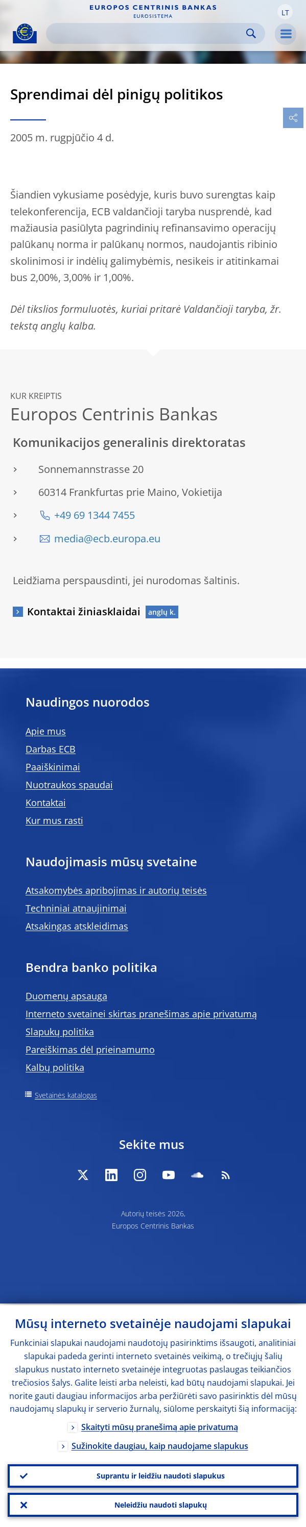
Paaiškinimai (53, 767)
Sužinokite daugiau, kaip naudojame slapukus (160, 1444)
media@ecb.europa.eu (107, 538)
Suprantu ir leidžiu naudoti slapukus (161, 1475)
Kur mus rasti (54, 820)
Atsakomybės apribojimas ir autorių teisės (116, 890)
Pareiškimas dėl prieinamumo (90, 1049)
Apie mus (46, 731)
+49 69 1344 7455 (94, 515)
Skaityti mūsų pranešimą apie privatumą (159, 1426)
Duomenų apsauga (66, 996)
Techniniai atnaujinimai (76, 908)
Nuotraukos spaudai (69, 785)
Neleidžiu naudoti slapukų (160, 1504)
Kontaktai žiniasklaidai (83, 611)
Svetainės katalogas (66, 1095)
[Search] (147, 33)
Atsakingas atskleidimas (77, 926)
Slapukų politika (60, 1031)
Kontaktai (46, 802)
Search (251, 33)
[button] (285, 11)
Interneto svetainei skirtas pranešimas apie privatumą (141, 1014)
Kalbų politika (55, 1067)
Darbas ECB (51, 749)
